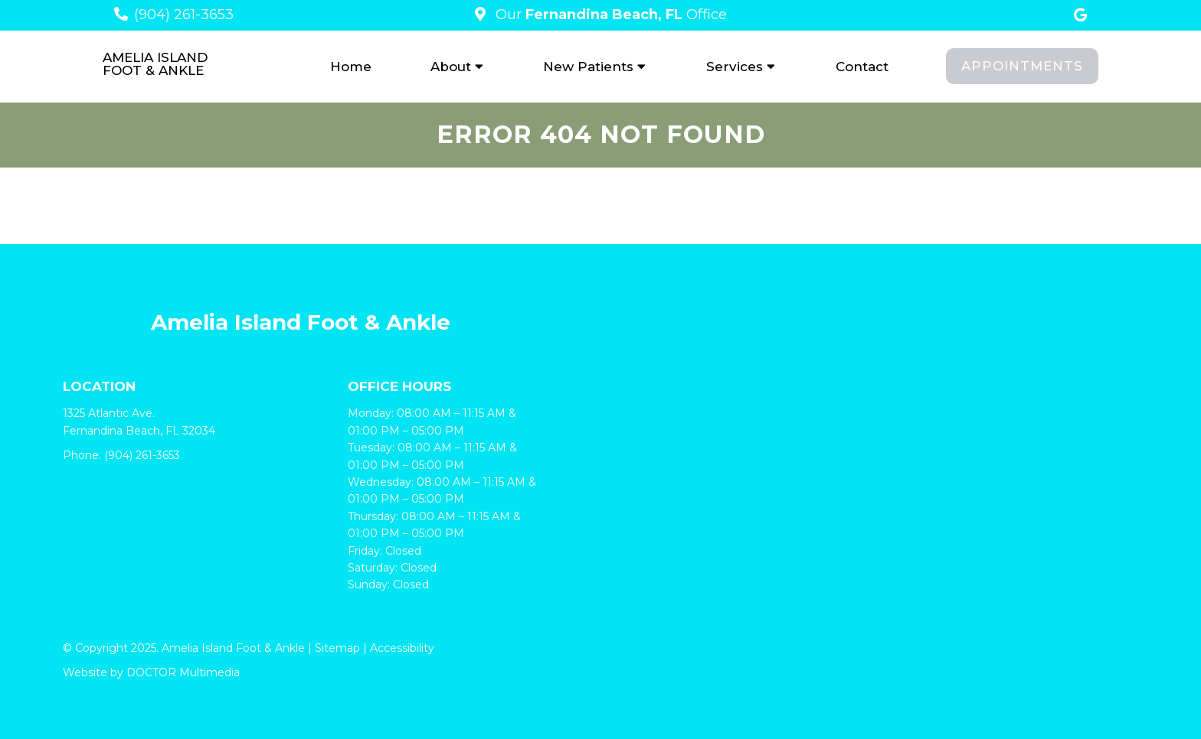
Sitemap (337, 648)
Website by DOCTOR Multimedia (151, 672)
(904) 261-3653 (184, 14)
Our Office (609, 14)
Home (350, 66)
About (450, 66)
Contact (862, 66)
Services (734, 66)
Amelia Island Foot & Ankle (155, 64)
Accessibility (402, 648)
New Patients (588, 66)
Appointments (1022, 65)
